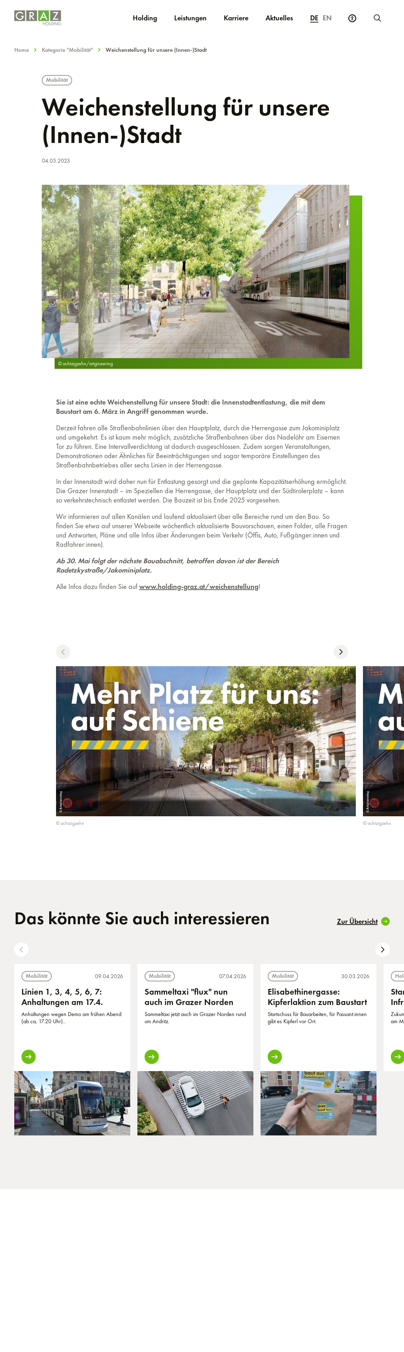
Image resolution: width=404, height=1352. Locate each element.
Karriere (240, 18)
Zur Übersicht (363, 921)
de (314, 18)
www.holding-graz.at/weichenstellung (198, 586)
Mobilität (57, 80)
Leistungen (190, 18)
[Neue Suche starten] (377, 18)
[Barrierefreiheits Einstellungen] (352, 18)
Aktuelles (279, 18)
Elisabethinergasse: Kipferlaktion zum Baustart (317, 996)
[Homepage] (40, 18)
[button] (63, 652)
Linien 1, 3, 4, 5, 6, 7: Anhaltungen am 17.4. (62, 996)
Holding (145, 18)
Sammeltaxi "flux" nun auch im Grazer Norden (189, 996)
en (327, 18)
